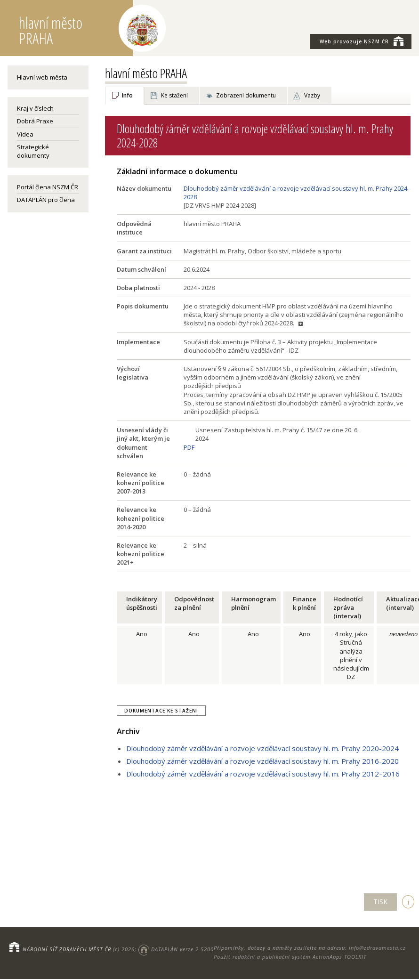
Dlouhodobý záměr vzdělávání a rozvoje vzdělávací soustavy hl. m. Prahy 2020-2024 (262, 748)
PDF (189, 447)
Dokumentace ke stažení (161, 710)
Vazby (312, 95)
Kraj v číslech (35, 108)
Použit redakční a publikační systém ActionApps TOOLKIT (290, 956)
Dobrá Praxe (35, 121)
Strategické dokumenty (33, 151)
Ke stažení (174, 95)
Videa (25, 134)
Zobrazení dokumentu (246, 95)
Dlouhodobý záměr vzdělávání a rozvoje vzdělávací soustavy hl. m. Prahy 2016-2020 (262, 761)
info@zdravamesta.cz (377, 947)
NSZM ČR (361, 41)
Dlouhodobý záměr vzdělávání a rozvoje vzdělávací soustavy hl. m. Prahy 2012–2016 (263, 773)
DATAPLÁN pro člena (46, 199)
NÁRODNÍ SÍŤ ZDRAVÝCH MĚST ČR (67, 949)
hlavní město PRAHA (146, 73)
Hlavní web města (42, 77)
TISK (380, 901)
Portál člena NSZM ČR (47, 187)
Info (127, 95)
